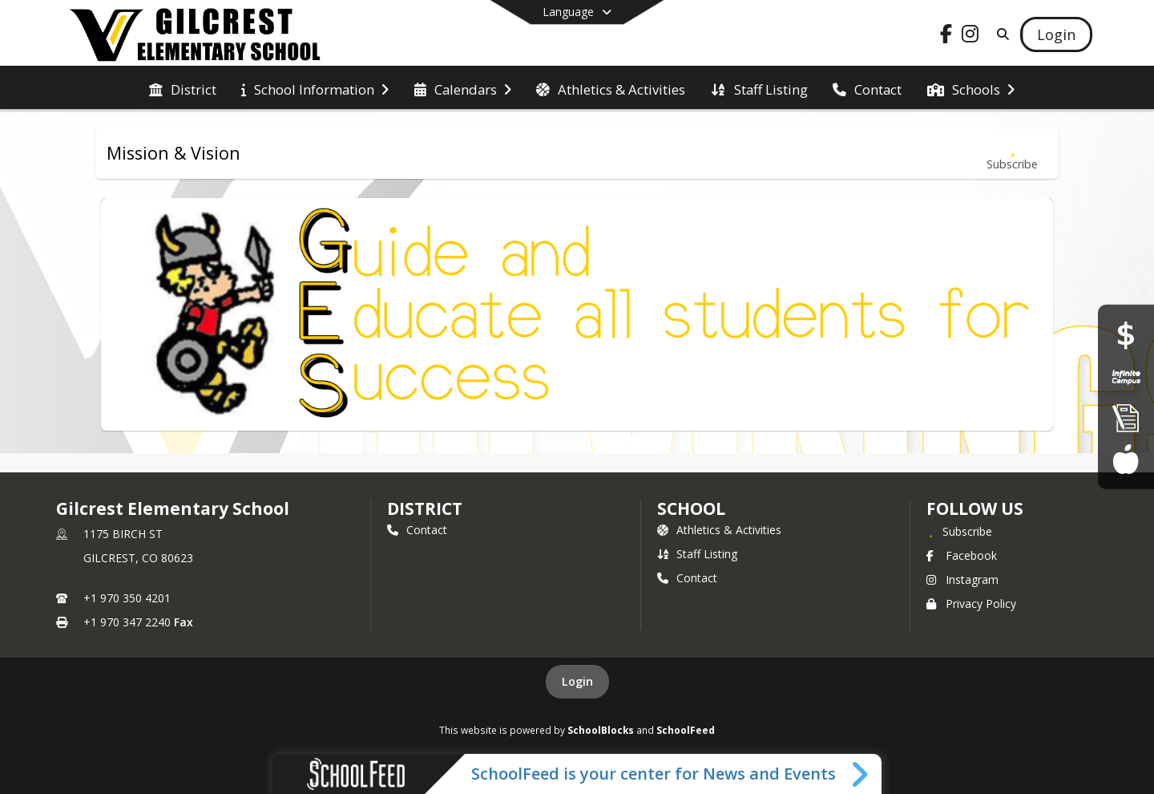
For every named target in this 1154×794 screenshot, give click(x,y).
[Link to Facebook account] (946, 36)
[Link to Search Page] (1000, 34)
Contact (417, 529)
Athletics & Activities (719, 529)
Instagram (962, 579)
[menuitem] (182, 88)
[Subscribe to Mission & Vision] (1012, 154)
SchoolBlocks (600, 729)
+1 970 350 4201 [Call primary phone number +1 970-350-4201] (127, 598)
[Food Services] (1126, 458)
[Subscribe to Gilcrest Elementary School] (959, 531)
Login (577, 681)
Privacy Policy (971, 603)
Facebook (961, 555)
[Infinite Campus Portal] (1126, 376)
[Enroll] (1126, 417)
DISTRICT (424, 508)
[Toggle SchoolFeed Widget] (861, 774)
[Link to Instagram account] (970, 36)
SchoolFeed (685, 729)
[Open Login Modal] (1056, 34)
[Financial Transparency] (1126, 334)
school (691, 508)
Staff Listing (697, 553)
